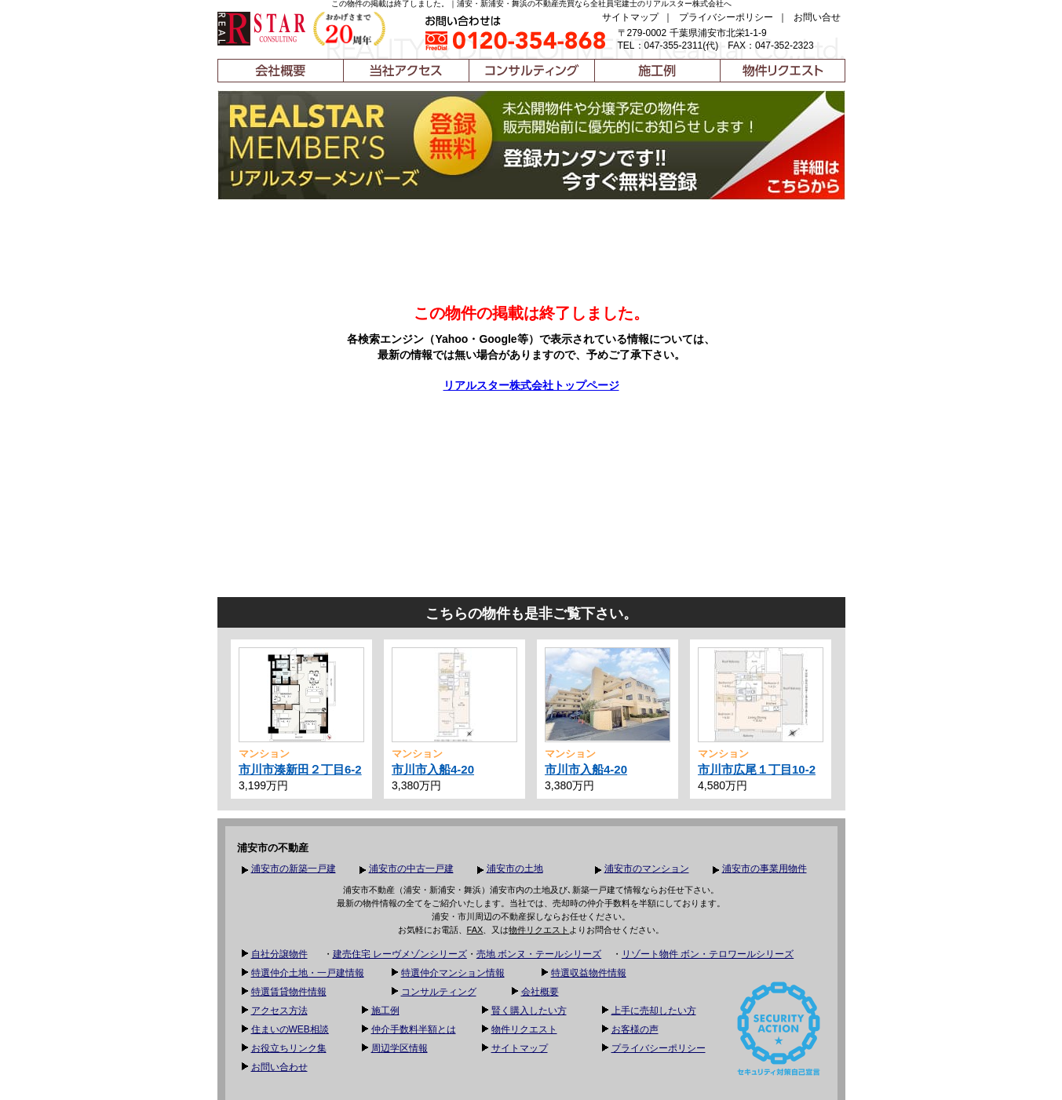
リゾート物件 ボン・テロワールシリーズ (708, 954)
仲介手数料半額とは (413, 1029)
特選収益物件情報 (588, 972)
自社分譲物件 (279, 954)
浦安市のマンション (646, 868)
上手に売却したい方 (653, 1010)
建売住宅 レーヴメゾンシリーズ (400, 954)
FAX (475, 929)
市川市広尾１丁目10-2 (757, 769)
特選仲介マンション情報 (453, 972)
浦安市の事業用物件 (764, 868)
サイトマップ (630, 17)
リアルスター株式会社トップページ (531, 385)
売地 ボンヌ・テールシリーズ (538, 954)
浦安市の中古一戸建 (411, 868)
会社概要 (540, 991)
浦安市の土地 (515, 868)
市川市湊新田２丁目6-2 (300, 769)
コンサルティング (438, 991)
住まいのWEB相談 (290, 1029)
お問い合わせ (279, 1067)
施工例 (385, 1010)
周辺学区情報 (399, 1048)
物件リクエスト (539, 929)
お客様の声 (635, 1029)
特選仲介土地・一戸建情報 (307, 972)
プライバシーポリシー (726, 17)
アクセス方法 (279, 1010)
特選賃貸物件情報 (289, 991)
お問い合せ (817, 17)
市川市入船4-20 (433, 769)
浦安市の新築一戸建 (293, 868)
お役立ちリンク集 (289, 1048)
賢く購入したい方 (529, 1010)
